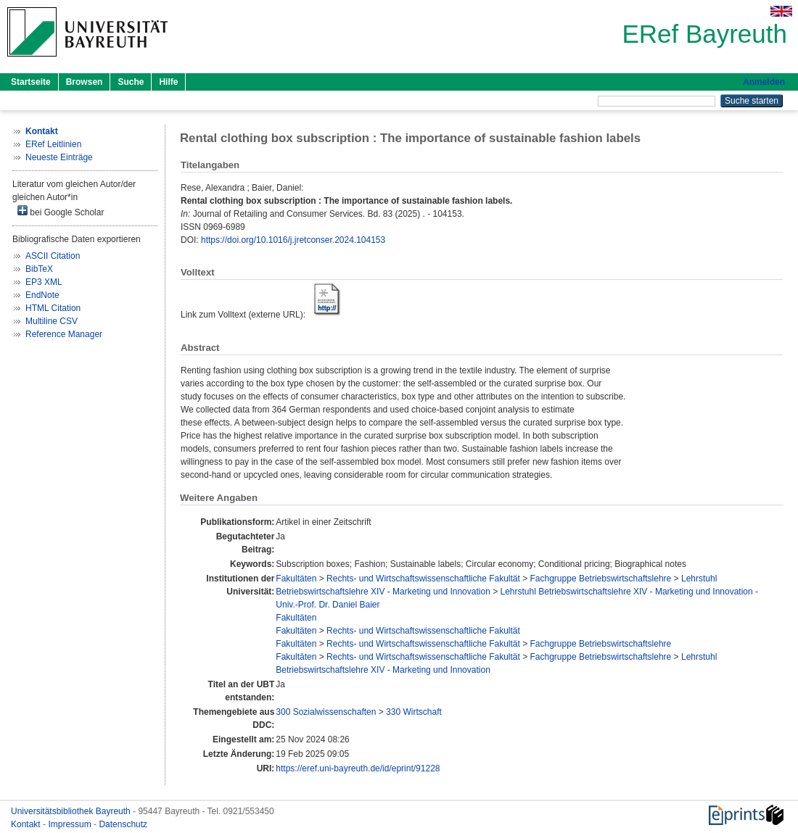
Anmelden (764, 82)
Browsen (84, 82)
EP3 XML (43, 282)
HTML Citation (53, 308)
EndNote (42, 295)
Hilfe (168, 82)
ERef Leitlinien (53, 144)
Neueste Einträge (59, 157)
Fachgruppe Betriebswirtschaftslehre (601, 578)
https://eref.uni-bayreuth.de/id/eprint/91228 (358, 768)
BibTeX (39, 269)
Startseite (31, 82)
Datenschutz (123, 824)
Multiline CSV (51, 321)
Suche (131, 82)
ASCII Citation (52, 256)
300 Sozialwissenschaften (326, 712)
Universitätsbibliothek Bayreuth (72, 811)
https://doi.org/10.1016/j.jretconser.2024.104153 (293, 240)
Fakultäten (296, 578)
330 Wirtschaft (414, 712)
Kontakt (27, 824)
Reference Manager (63, 334)
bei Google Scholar (60, 211)
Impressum (71, 824)
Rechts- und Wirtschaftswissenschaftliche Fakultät (423, 578)
